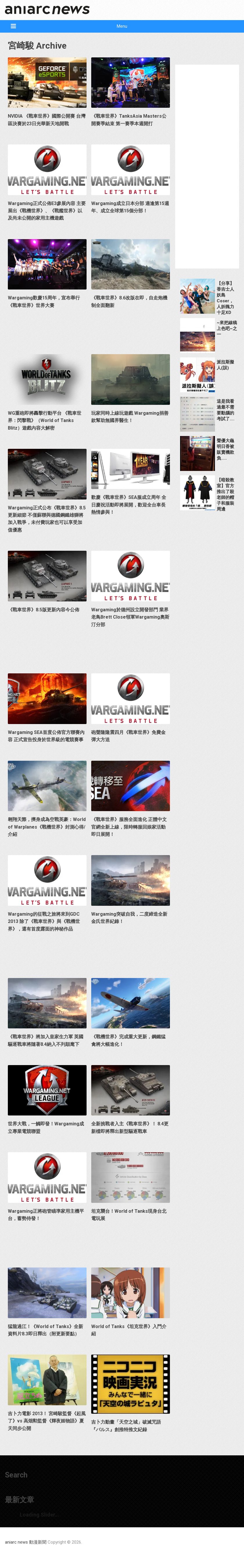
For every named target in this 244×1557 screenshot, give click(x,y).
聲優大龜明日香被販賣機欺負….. (225, 449)
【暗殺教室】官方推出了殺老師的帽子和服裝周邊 (225, 494)
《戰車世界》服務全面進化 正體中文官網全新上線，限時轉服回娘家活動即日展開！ (129, 827)
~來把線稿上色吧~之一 (227, 328)
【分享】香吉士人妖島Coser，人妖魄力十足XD (225, 298)
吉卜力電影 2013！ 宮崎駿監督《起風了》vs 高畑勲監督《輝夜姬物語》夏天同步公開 (47, 1421)
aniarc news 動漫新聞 (25, 1542)
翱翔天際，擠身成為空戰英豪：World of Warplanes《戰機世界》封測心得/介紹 (47, 827)
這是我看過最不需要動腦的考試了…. (225, 410)
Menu (122, 26)
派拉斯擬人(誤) (225, 364)
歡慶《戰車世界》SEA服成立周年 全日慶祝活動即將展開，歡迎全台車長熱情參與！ (128, 505)
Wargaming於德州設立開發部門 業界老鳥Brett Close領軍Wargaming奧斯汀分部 (130, 617)
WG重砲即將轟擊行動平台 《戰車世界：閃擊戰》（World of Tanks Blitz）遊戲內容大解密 (44, 420)
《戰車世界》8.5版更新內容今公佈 (43, 609)
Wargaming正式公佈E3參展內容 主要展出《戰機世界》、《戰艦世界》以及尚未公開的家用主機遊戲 (47, 211)
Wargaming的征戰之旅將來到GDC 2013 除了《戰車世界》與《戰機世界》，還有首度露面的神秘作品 (44, 921)
